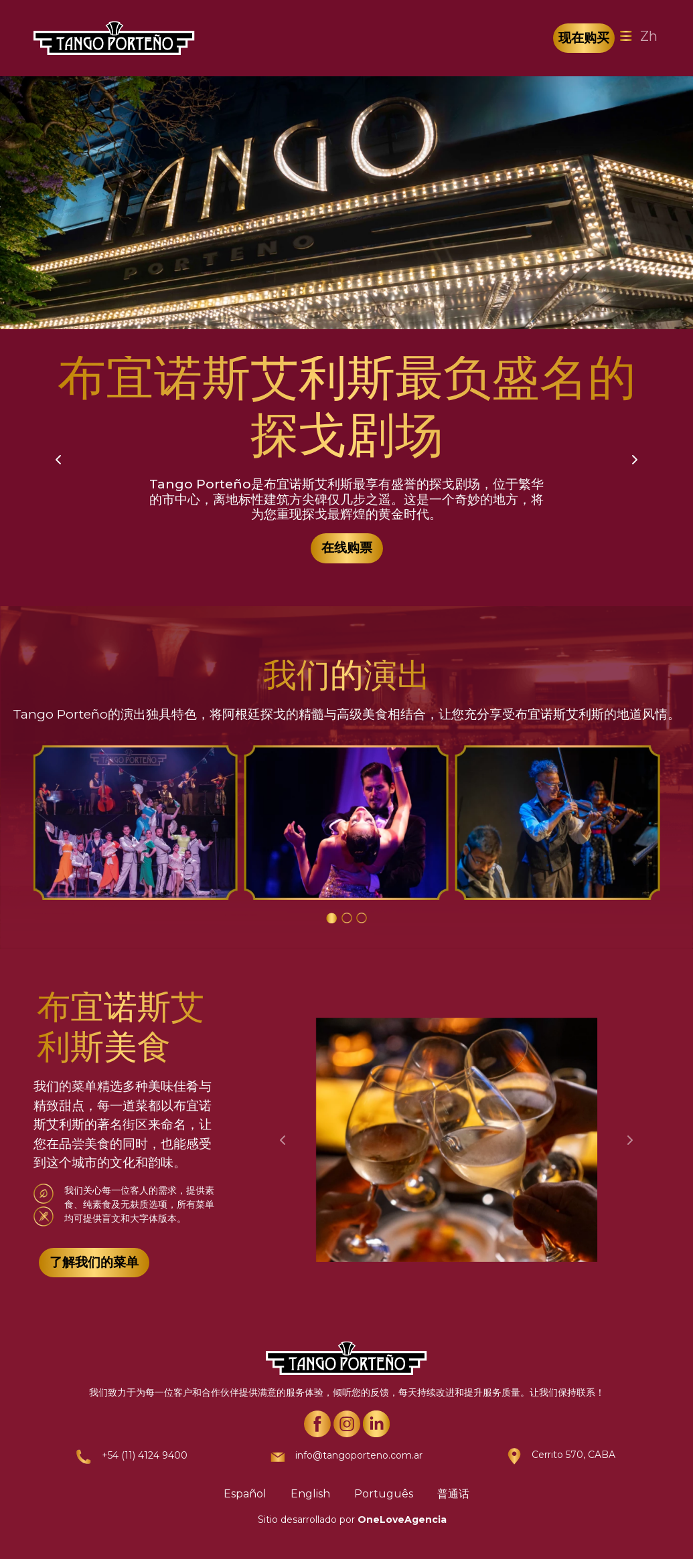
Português (383, 1493)
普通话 (453, 1493)
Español (245, 1493)
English (310, 1493)
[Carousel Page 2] (346, 918)
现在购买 (583, 37)
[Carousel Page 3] (361, 918)
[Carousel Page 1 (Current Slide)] (331, 918)
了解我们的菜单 (94, 1262)
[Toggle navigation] (626, 36)
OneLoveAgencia (402, 1520)
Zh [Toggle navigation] (649, 36)
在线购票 (346, 547)
